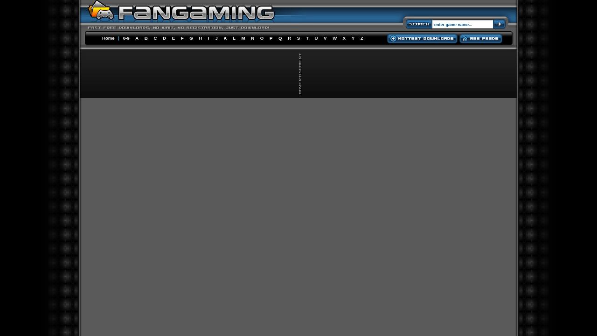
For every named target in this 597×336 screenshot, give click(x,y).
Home (108, 38)
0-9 (126, 38)
